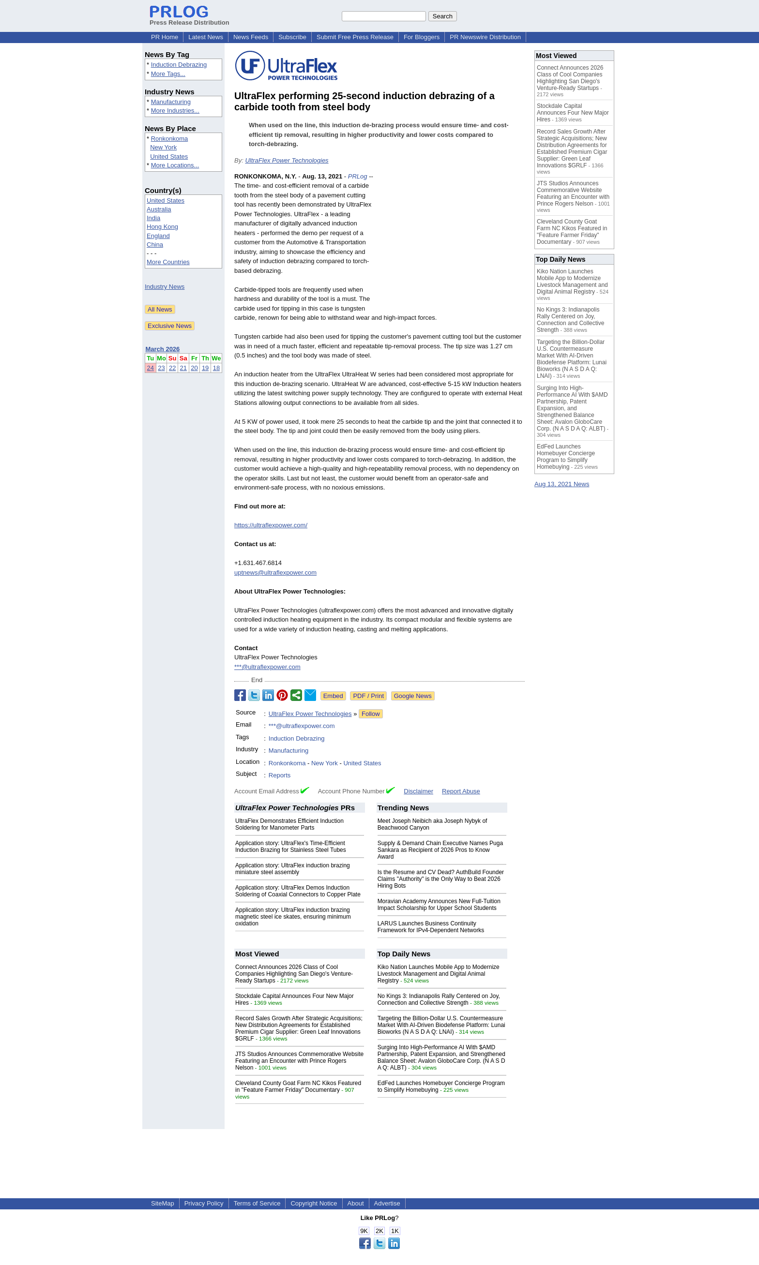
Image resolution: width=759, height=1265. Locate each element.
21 (183, 368)
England (158, 235)
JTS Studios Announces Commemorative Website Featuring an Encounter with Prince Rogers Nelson (299, 1061)
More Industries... (175, 110)
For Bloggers (422, 37)
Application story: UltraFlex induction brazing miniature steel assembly (292, 869)
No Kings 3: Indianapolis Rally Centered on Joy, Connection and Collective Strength (439, 999)
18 (216, 368)
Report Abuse (461, 791)
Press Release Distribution (189, 19)
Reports (280, 775)
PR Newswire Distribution (485, 37)
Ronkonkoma (169, 138)
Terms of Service (257, 1203)
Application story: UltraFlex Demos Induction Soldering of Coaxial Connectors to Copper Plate (298, 891)
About (356, 1203)
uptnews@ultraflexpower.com (275, 572)
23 (161, 368)
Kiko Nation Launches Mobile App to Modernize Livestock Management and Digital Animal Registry (439, 974)
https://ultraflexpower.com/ (270, 525)
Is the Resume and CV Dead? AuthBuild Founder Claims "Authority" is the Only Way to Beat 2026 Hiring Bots (441, 879)
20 (194, 368)
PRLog (357, 176)
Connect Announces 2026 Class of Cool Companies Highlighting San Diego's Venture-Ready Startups (294, 974)
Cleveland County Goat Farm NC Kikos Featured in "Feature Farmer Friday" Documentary (298, 1086)
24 (150, 368)
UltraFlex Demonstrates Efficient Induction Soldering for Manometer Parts (289, 824)
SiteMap (162, 1203)
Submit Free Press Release (355, 37)
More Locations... (175, 165)
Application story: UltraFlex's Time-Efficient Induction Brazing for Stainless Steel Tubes (290, 846)
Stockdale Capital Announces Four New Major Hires (573, 113)
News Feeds (250, 37)
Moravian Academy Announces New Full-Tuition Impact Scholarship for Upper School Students (439, 904)
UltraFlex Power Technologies (286, 160)
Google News (413, 695)
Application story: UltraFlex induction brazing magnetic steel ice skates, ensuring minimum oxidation (293, 917)
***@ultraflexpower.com (267, 666)
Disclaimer (418, 791)
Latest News (205, 37)
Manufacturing (171, 101)
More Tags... (168, 73)
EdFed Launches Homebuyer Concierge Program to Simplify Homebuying (566, 456)
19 (205, 368)
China (155, 244)
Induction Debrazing (179, 64)
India (153, 218)
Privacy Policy (204, 1203)
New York (163, 147)
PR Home (164, 37)
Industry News (164, 286)
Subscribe (292, 37)
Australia (159, 209)
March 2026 (163, 349)
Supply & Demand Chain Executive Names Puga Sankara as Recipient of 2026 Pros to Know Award (440, 850)
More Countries (168, 262)
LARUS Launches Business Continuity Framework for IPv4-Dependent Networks (431, 927)
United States (169, 156)
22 (172, 368)
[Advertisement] (452, 242)
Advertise (387, 1203)
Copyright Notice (313, 1203)
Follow (371, 713)
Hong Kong (162, 226)
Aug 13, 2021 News (561, 484)
